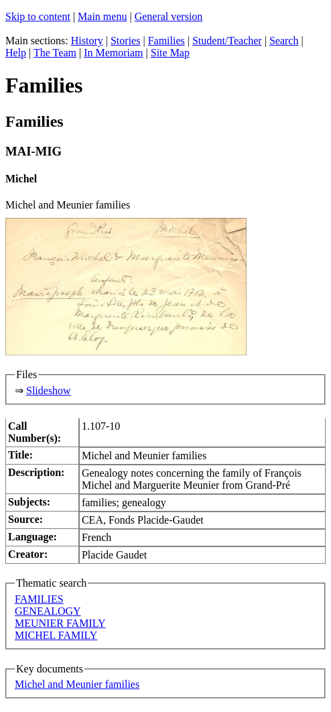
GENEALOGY (48, 611)
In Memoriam (113, 52)
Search (284, 40)
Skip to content (37, 16)
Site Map (170, 52)
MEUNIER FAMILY (60, 623)
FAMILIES (39, 599)
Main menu (102, 16)
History (87, 40)
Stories (125, 40)
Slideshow (48, 390)
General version (169, 16)
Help (15, 52)
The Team (55, 52)
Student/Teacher (227, 40)
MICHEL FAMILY (56, 635)
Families (166, 40)
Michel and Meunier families (77, 684)
